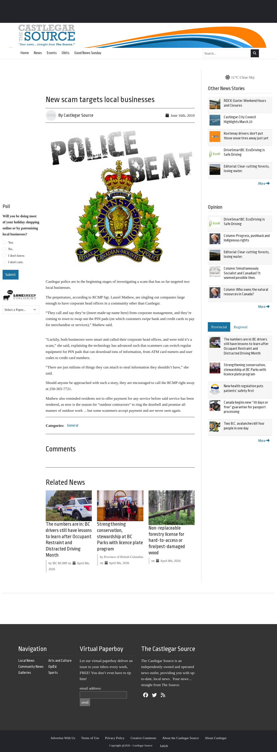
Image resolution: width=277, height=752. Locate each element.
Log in (164, 745)
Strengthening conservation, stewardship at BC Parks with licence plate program (120, 536)
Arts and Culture (60, 661)
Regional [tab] (240, 327)
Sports (53, 673)
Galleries (24, 673)
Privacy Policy (114, 738)
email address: (91, 688)
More (263, 184)
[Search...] (227, 53)
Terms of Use (90, 738)
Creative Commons (143, 738)
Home (24, 53)
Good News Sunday (87, 53)
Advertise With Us (62, 738)
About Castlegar (215, 738)
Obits (65, 53)
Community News (31, 667)
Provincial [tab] (219, 327)
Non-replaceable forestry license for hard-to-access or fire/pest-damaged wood (167, 540)
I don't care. (15, 262)
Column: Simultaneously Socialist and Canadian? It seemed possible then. (242, 273)
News (38, 53)
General (72, 425)
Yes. (11, 242)
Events (52, 53)
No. (10, 249)
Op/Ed (52, 667)
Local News (26, 661)
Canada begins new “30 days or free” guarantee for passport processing (246, 407)
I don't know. (16, 255)
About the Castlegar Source (180, 738)
